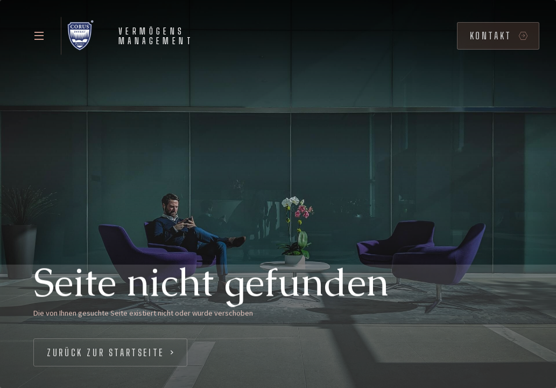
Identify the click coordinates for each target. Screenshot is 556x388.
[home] (130, 36)
